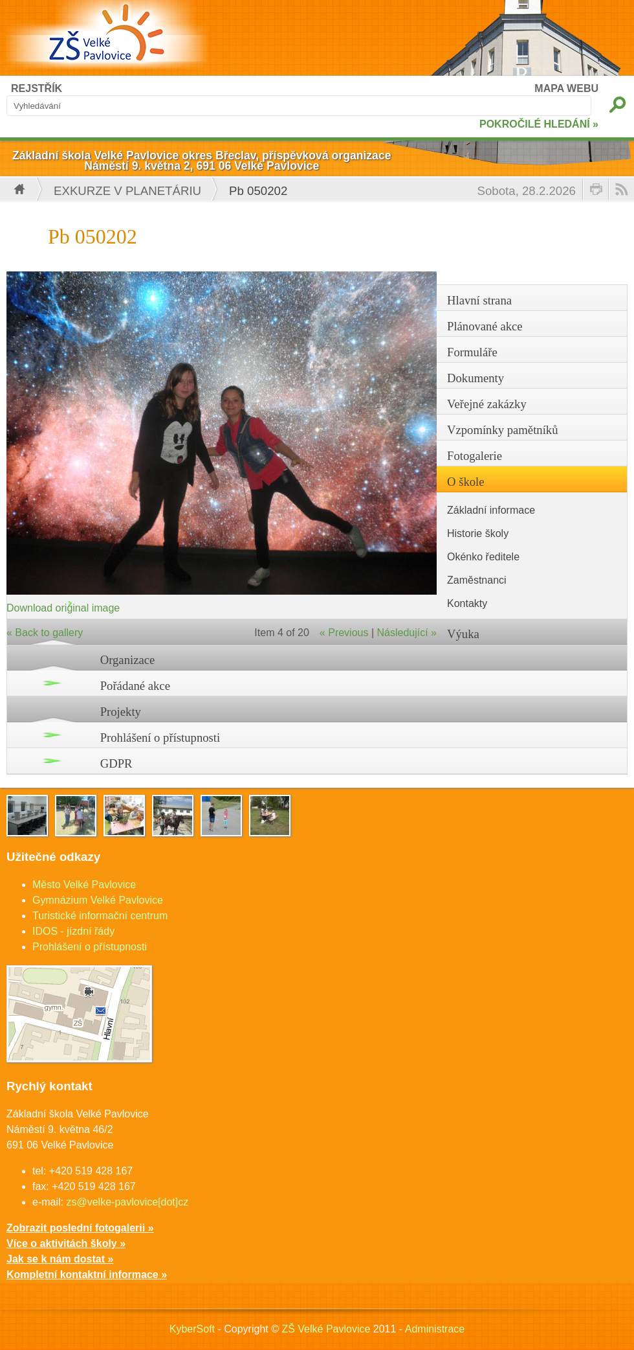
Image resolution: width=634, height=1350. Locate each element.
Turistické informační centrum (100, 915)
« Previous (344, 632)
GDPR (116, 763)
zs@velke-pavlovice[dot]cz (127, 1201)
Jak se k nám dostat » (59, 1258)
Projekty (120, 711)
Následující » (407, 632)
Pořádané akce (135, 685)
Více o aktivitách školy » (66, 1243)
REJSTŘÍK (36, 88)
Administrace (435, 1328)
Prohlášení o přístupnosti (160, 737)
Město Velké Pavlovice (84, 884)
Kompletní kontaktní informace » (86, 1274)
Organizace (127, 660)
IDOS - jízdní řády (73, 931)
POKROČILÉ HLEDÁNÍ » (538, 124)
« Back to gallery (44, 632)
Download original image (63, 607)
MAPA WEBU (566, 88)
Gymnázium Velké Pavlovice (97, 900)
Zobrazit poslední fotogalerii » (80, 1227)
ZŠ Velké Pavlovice (325, 1328)
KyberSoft (192, 1328)
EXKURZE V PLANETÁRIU (127, 191)
